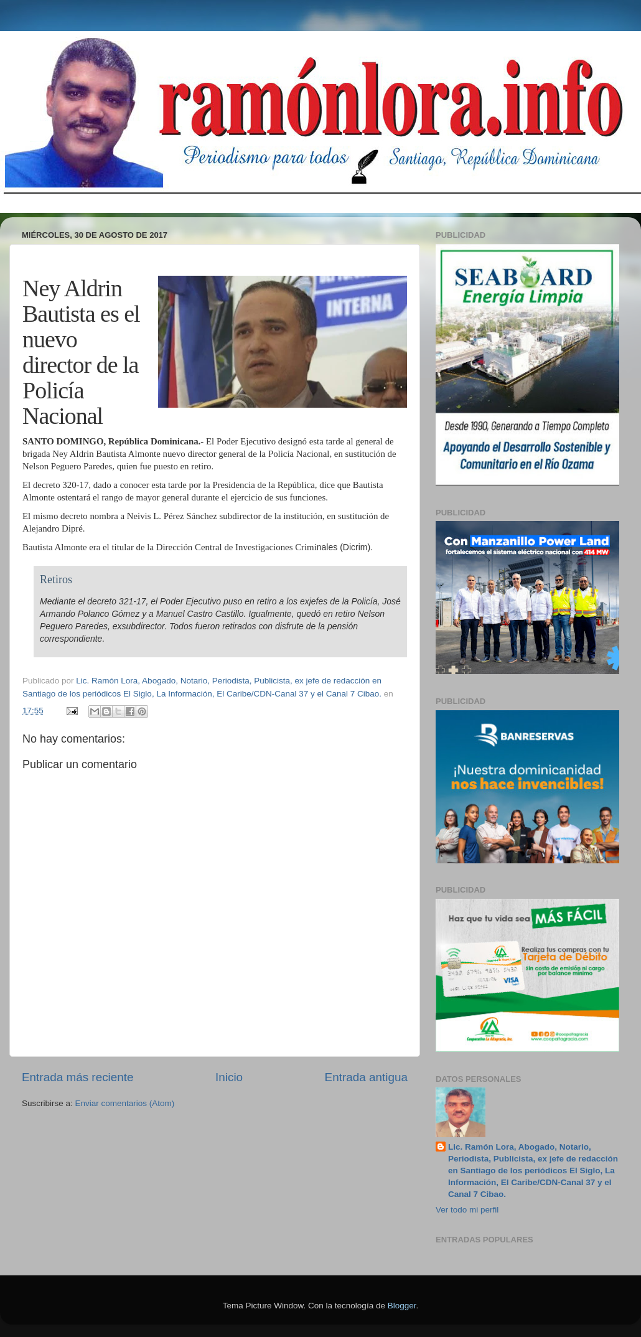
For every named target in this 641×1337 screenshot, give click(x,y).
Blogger (402, 1305)
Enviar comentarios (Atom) (125, 1103)
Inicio (229, 1077)
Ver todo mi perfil (467, 1209)
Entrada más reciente (78, 1077)
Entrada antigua (366, 1077)
